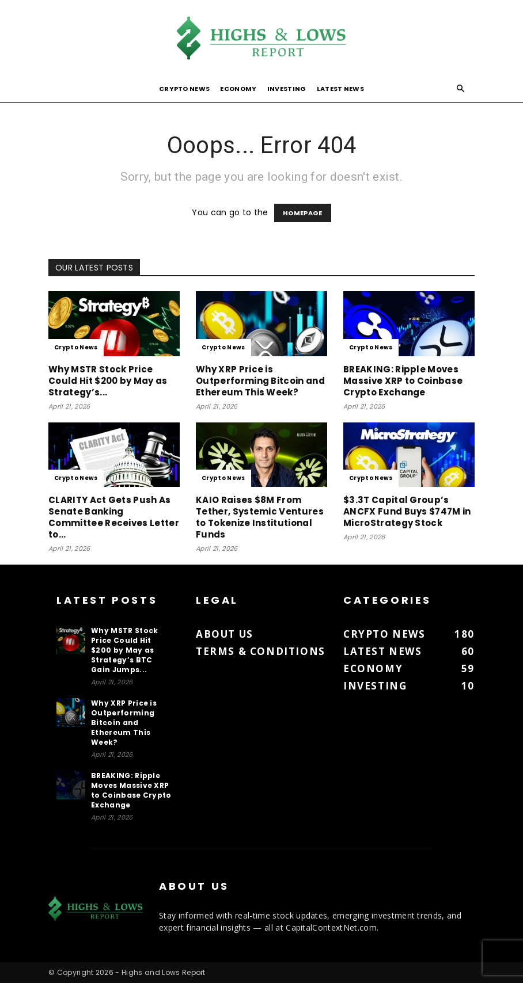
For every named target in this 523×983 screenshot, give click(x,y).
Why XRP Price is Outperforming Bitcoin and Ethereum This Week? (260, 380)
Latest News (341, 88)
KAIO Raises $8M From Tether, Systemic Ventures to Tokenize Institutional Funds (260, 517)
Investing (286, 88)
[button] (461, 88)
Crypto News (184, 88)
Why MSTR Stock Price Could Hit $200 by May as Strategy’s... (108, 380)
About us (224, 634)
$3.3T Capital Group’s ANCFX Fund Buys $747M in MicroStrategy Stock (407, 511)
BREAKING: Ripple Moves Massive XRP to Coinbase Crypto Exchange (403, 380)
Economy (238, 88)
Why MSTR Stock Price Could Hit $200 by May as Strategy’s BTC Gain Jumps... (124, 650)
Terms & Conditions (260, 651)
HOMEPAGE (303, 213)
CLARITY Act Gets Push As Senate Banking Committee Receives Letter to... (113, 517)
